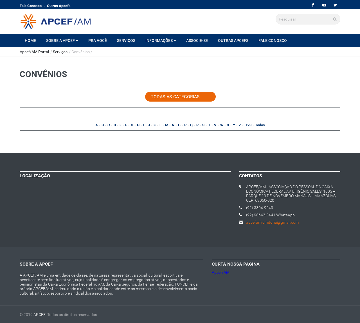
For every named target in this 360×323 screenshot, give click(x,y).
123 (248, 125)
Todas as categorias (175, 96)
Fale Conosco (31, 6)
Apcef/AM (221, 272)
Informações (160, 40)
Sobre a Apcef (62, 40)
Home (30, 40)
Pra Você (97, 40)
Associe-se (197, 40)
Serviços (126, 40)
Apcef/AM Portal (34, 52)
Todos (260, 125)
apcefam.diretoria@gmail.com (272, 222)
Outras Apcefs (59, 6)
